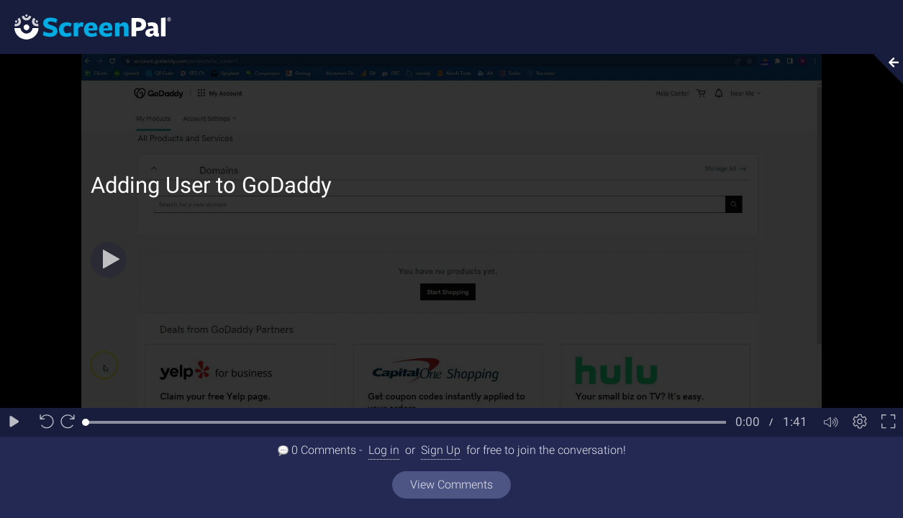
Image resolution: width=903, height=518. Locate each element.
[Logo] (85, 26)
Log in (383, 450)
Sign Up (440, 450)
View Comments (451, 484)
